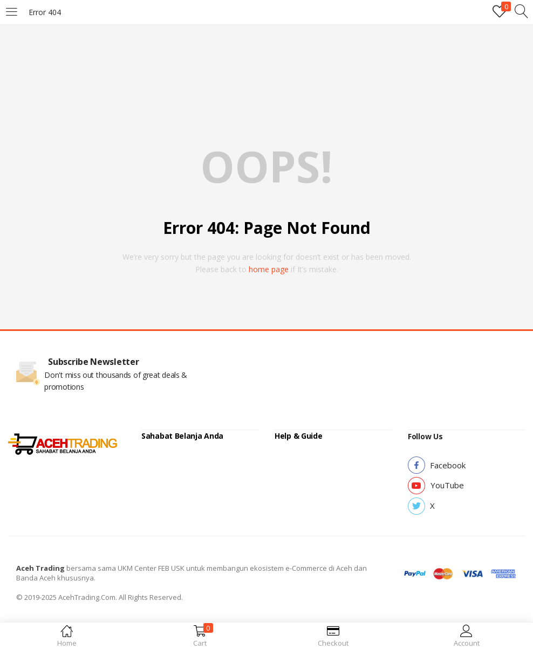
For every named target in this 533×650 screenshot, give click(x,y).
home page (269, 269)
